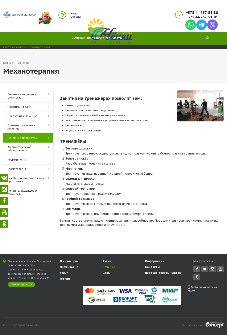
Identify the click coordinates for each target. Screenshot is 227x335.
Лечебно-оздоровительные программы (26, 179)
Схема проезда (75, 15)
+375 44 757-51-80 (202, 12)
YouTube (220, 269)
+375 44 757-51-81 (202, 17)
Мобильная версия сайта (202, 289)
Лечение (109, 267)
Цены (107, 273)
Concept (215, 325)
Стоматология (17, 169)
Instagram (212, 269)
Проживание (69, 267)
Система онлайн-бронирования (26, 47)
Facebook (197, 269)
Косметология (17, 159)
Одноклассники (196, 277)
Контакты (152, 267)
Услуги (64, 273)
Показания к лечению (22, 116)
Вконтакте (204, 269)
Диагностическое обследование (20, 148)
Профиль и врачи (19, 107)
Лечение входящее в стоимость (22, 95)
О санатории (69, 261)
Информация (154, 261)
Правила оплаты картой (163, 273)
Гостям (65, 279)
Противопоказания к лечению (22, 126)
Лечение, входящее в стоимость (22, 192)
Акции (107, 261)
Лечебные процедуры (23, 138)
